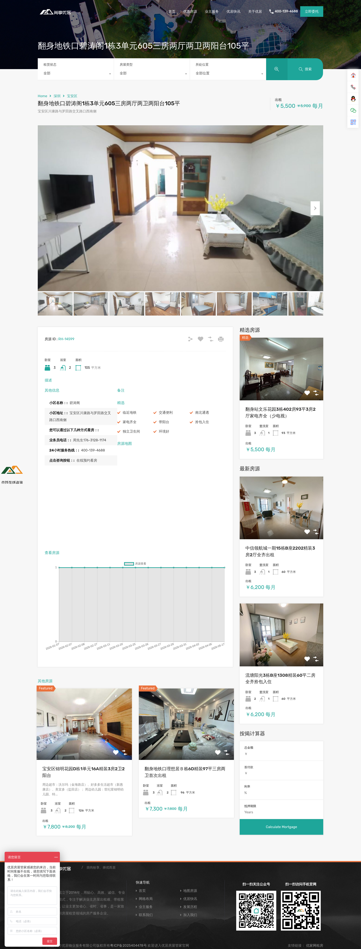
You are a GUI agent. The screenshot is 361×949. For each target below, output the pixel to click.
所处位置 (202, 65)
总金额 (248, 747)
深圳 (57, 96)
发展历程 (190, 907)
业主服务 (212, 11)
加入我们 (190, 915)
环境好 (164, 431)
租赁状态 (50, 65)
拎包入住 (202, 422)
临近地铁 (130, 412)
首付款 (248, 767)
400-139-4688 (286, 11)
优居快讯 (233, 11)
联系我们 (146, 915)
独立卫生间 (131, 431)
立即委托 (312, 11)
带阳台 (164, 422)
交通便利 (166, 412)
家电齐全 (130, 422)
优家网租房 (314, 945)
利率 (247, 786)
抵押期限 (250, 806)
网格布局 (146, 899)
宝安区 (72, 96)
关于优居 (255, 11)
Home (42, 96)
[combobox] (76, 74)
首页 (172, 11)
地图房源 (190, 891)
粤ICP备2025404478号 (128, 945)
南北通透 (202, 412)
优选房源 (190, 11)
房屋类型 (126, 65)
